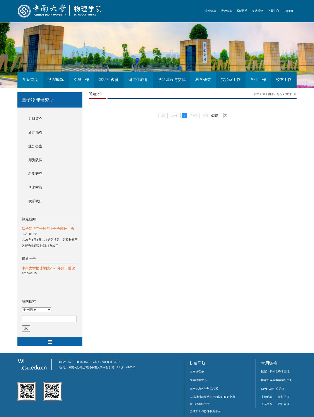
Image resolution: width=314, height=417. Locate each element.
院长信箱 (210, 10)
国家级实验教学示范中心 (276, 380)
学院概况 (56, 79)
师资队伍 (35, 160)
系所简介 (35, 119)
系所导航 (241, 10)
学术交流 (35, 187)
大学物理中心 (198, 380)
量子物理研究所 (272, 94)
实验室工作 (231, 79)
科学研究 (203, 79)
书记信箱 (226, 10)
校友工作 (284, 79)
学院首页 (30, 79)
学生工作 (258, 79)
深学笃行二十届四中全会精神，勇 (48, 229)
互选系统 (257, 10)
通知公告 (35, 146)
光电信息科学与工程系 (204, 388)
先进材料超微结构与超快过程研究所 (212, 396)
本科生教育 (109, 79)
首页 (256, 94)
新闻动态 (35, 132)
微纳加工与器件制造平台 (205, 411)
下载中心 (273, 10)
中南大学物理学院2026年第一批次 (48, 268)
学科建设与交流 (172, 79)
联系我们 (35, 201)
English (288, 10)
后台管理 (283, 404)
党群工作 (81, 79)
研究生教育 (138, 79)
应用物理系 (197, 371)
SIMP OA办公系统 (272, 388)
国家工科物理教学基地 (275, 371)
